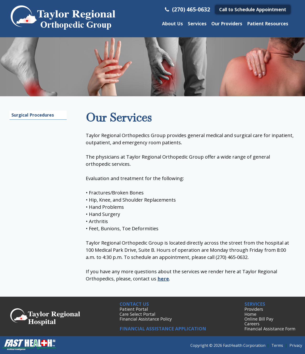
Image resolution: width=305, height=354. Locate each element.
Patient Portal (134, 309)
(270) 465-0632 (187, 9)
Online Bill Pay (258, 319)
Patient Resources (267, 24)
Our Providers (226, 24)
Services (197, 24)
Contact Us (134, 304)
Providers (253, 309)
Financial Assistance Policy (146, 319)
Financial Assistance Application (163, 328)
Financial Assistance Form (269, 329)
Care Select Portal (137, 314)
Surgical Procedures (32, 115)
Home (250, 314)
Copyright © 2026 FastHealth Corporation (227, 345)
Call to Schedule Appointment (252, 9)
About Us (172, 24)
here (163, 278)
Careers (251, 324)
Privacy (296, 345)
